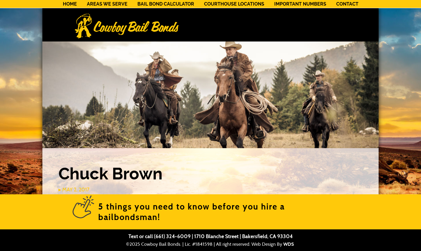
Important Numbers (300, 4)
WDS (288, 244)
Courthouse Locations (234, 4)
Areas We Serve (107, 4)
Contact (347, 4)
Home (70, 4)
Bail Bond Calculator (165, 4)
